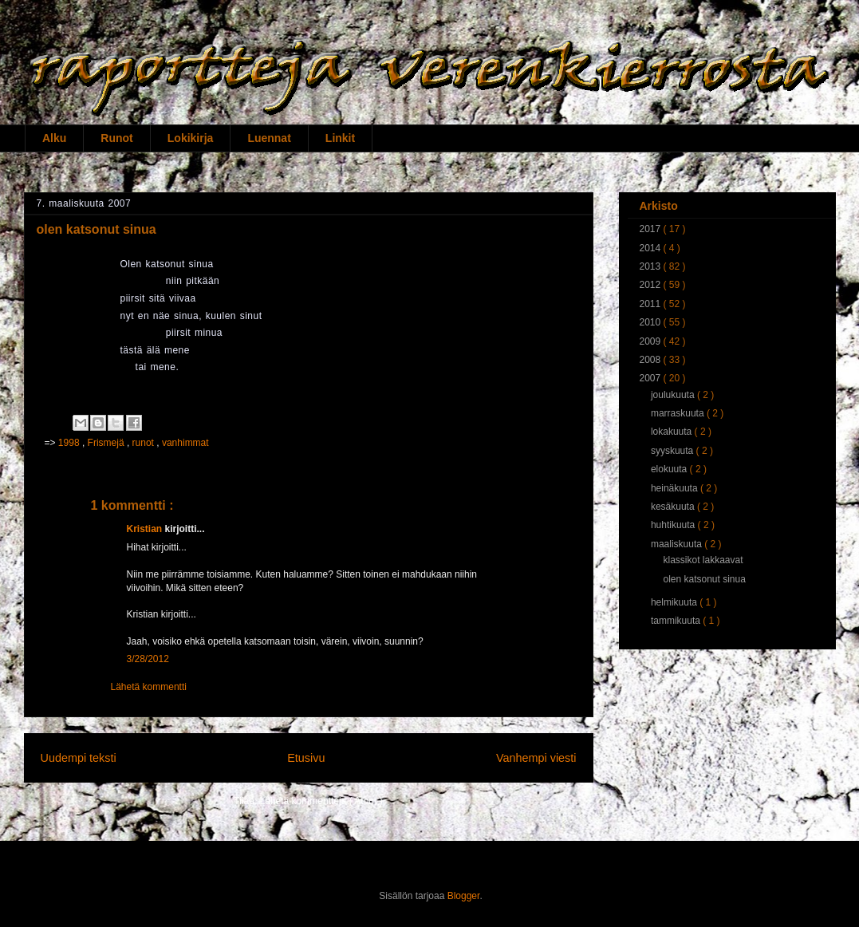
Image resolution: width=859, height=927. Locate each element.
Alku (54, 138)
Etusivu (306, 757)
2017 (652, 229)
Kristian (146, 529)
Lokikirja (190, 138)
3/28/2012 (148, 659)
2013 (652, 266)
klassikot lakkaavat (703, 560)
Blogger (463, 895)
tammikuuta (677, 620)
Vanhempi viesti (536, 757)
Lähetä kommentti (149, 686)
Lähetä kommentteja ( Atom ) (321, 801)
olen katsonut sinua (704, 579)
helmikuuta (675, 602)
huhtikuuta (674, 525)
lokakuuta (673, 431)
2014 (652, 248)
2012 (652, 284)
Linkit (340, 138)
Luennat (268, 138)
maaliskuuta (677, 544)
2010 (652, 322)
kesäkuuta (674, 506)
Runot (116, 138)
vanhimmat (185, 442)
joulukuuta (674, 394)
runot (144, 442)
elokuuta (670, 469)
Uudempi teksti (78, 757)
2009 (652, 341)
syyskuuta (673, 450)
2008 (652, 359)
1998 (70, 442)
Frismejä (107, 442)
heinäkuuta (675, 488)
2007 (652, 378)
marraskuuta (679, 413)
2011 (652, 304)
